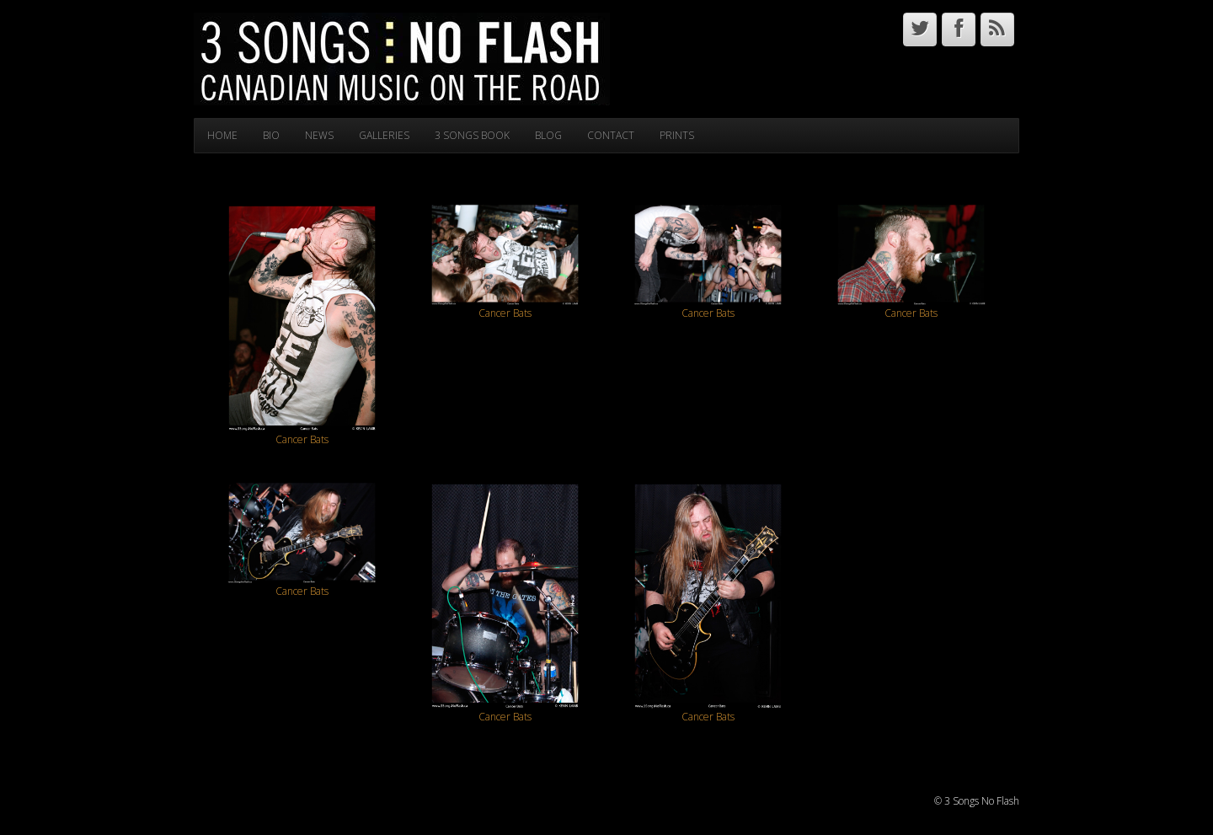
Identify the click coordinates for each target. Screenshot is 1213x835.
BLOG (548, 135)
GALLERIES (384, 135)
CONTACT (610, 135)
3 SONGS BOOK (472, 135)
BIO (271, 135)
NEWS (319, 135)
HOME (222, 135)
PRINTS (677, 135)
